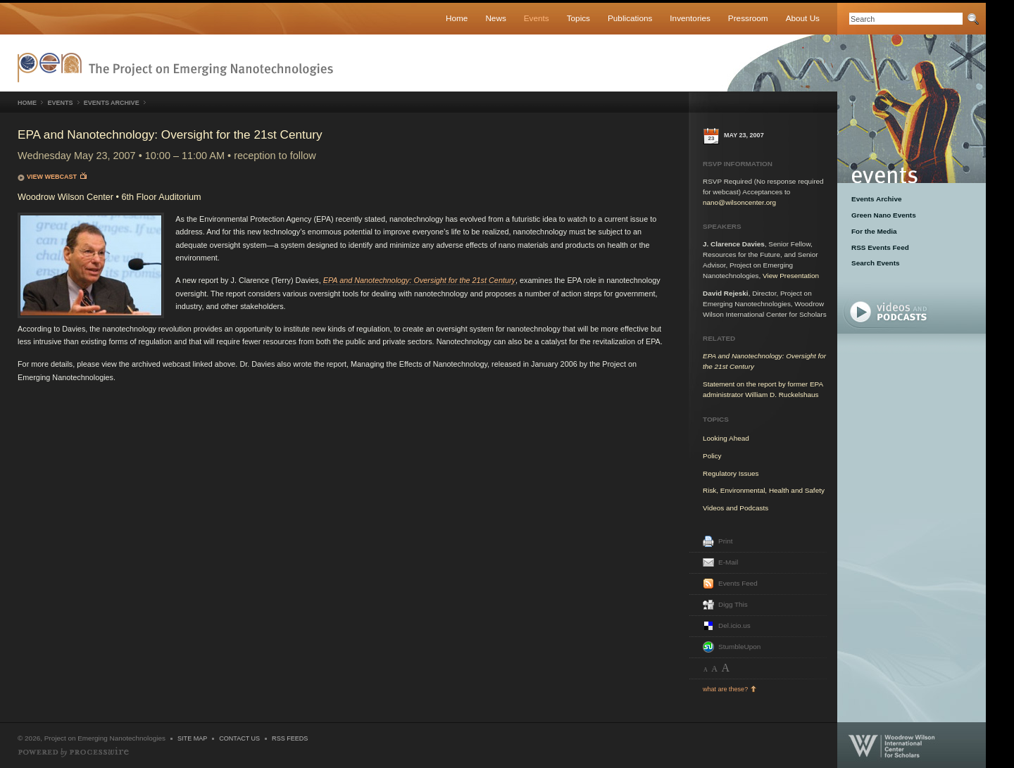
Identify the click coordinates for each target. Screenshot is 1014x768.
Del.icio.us (734, 625)
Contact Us (239, 738)
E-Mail (728, 562)
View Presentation (791, 275)
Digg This (733, 604)
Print (725, 541)
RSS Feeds (290, 738)
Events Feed (738, 583)
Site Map (192, 738)
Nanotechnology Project (175, 67)
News (495, 18)
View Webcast (57, 176)
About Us (803, 18)
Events (536, 18)
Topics (578, 18)
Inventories (690, 18)
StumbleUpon (739, 646)
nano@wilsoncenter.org (739, 202)
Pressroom (748, 18)
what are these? (725, 689)
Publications (630, 18)
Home (457, 18)
